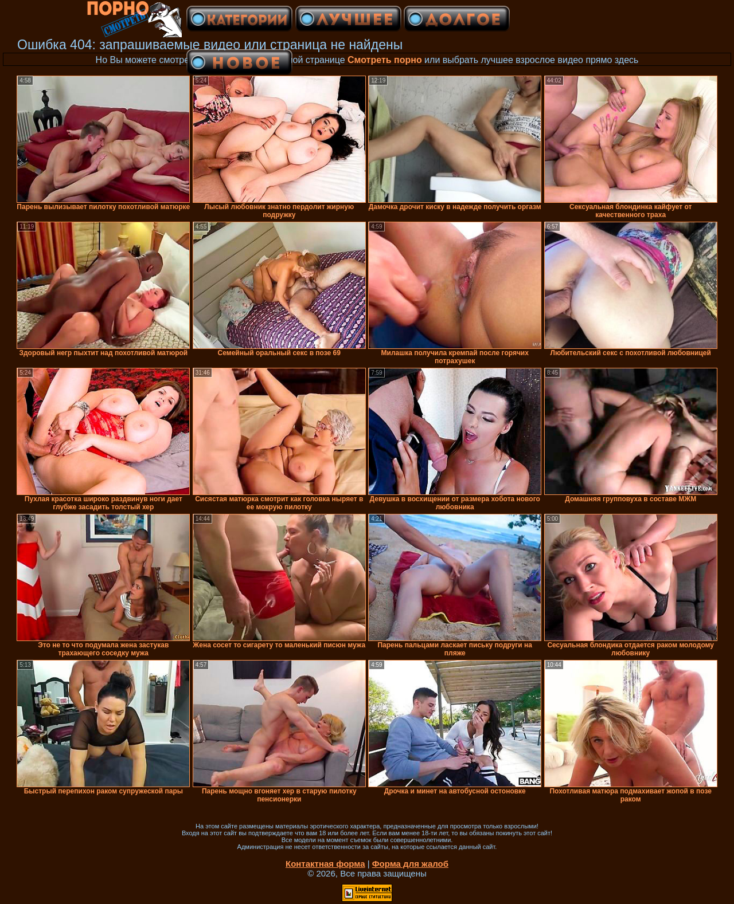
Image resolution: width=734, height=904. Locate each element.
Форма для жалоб (410, 863)
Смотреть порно (385, 60)
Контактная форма (325, 863)
